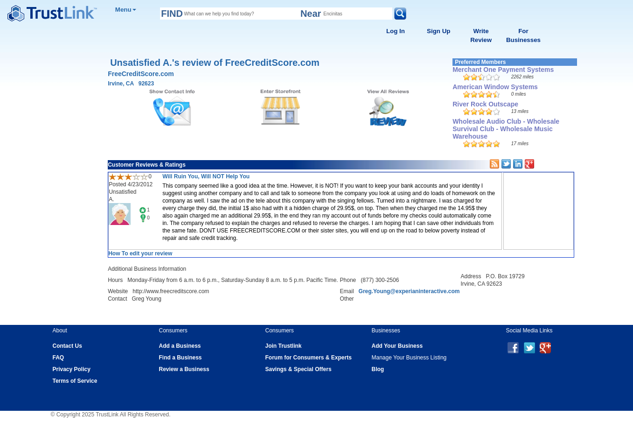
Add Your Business (397, 346)
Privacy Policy (71, 369)
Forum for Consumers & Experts (308, 357)
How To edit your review (140, 253)
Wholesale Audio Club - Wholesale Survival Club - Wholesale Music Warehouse (505, 129)
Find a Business (180, 357)
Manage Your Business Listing (409, 357)
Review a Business (184, 369)
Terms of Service (75, 381)
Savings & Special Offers (298, 369)
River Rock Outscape (485, 104)
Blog (378, 369)
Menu (125, 9)
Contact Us (67, 346)
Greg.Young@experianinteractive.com (409, 291)
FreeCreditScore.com (141, 73)
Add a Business (180, 346)
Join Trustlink (283, 346)
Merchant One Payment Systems (503, 69)
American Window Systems (495, 87)
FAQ (58, 357)
